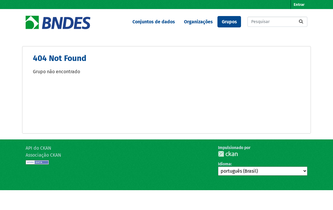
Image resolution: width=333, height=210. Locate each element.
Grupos (229, 21)
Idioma (224, 164)
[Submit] (301, 22)
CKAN (228, 154)
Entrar (299, 4)
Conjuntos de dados (153, 21)
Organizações (198, 21)
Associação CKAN (43, 155)
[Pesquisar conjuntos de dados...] (277, 22)
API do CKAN (38, 148)
